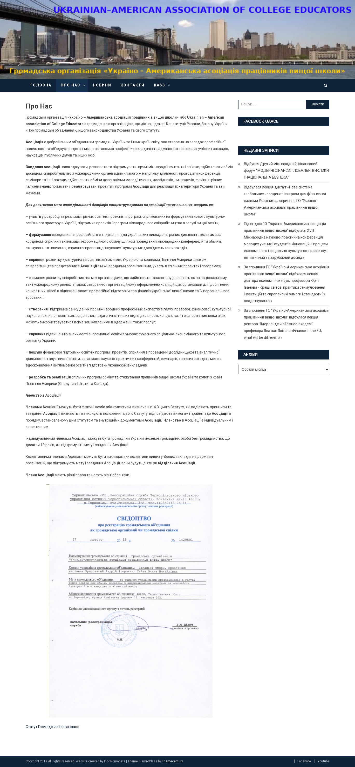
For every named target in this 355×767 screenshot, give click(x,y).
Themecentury (172, 761)
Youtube (323, 761)
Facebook (304, 761)
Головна (40, 85)
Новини (102, 85)
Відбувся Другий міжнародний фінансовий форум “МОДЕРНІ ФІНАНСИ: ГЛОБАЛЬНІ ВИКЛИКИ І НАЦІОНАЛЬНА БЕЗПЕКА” (286, 170)
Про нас (70, 85)
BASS (159, 85)
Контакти (133, 85)
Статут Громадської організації (52, 727)
